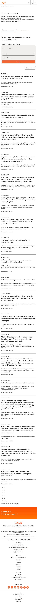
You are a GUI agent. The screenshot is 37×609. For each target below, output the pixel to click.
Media (18, 568)
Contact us (18, 574)
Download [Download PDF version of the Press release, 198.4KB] (7, 211)
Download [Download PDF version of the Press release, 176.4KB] (7, 288)
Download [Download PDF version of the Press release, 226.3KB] (7, 483)
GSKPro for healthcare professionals (17, 547)
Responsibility (18, 564)
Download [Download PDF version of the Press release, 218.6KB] (7, 231)
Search (19, 61)
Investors (18, 566)
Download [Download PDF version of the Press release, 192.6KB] (7, 350)
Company (18, 559)
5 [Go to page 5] (4, 498)
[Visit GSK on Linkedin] (9, 587)
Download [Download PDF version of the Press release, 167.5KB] (7, 189)
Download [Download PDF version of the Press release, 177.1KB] (6, 271)
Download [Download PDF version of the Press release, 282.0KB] (7, 463)
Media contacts (18, 513)
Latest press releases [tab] (8, 30)
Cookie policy (18, 598)
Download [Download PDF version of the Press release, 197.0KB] (7, 86)
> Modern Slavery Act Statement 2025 (18, 539)
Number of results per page (9, 503)
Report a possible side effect (18, 577)
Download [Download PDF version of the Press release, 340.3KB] (7, 169)
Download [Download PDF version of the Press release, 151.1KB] (6, 251)
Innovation (18, 561)
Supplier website (17, 551)
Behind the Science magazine (18, 557)
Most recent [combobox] (29, 67)
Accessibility (18, 593)
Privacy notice (17, 599)
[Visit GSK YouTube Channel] (24, 587)
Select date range (8, 58)
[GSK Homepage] (3, 3)
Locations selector (18, 544)
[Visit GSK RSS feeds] (27, 587)
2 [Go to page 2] (4, 490)
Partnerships (18, 576)
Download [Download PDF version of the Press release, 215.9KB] (7, 107)
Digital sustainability (18, 594)
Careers (19, 569)
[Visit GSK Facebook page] (21, 587)
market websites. (15, 21)
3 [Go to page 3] (4, 492)
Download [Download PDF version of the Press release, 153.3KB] (7, 308)
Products (18, 562)
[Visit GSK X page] (12, 587)
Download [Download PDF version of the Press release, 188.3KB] (7, 392)
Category (6, 53)
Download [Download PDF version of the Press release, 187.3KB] (7, 374)
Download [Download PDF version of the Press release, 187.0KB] (7, 328)
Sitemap (18, 601)
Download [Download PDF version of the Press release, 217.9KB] (7, 126)
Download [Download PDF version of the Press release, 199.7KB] (7, 418)
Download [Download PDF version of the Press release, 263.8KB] (7, 440)
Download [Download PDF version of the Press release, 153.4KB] (7, 148)
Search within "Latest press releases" (11, 44)
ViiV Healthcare (18, 552)
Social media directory (18, 545)
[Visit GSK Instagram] (18, 587)
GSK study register (17, 549)
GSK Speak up (17, 579)
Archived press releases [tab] (22, 30)
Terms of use (18, 596)
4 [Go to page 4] (4, 495)
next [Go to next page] (5, 501)
